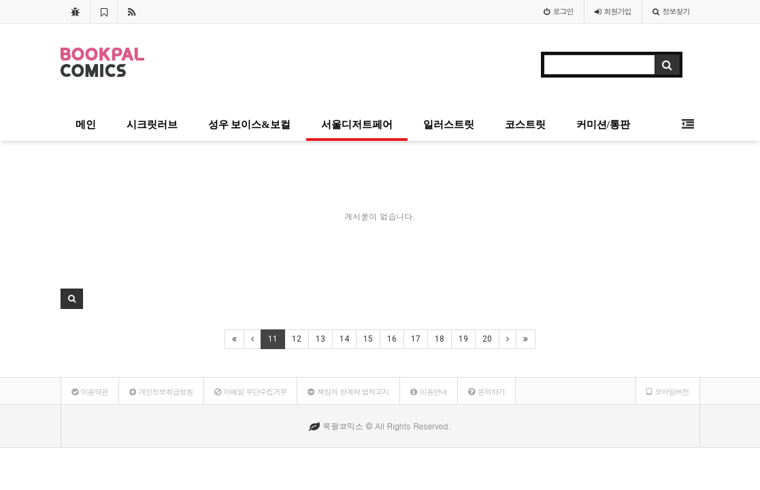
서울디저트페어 (357, 124)
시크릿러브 (152, 124)
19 (463, 339)
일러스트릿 (448, 124)
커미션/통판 (603, 124)
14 (344, 339)
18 (439, 339)
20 (487, 339)
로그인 (559, 11)
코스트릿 (525, 124)
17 (415, 339)
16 (392, 339)
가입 (613, 11)
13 (320, 339)
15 (368, 339)
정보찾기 (671, 11)
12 (296, 339)
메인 (86, 124)
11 (273, 339)
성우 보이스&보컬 (249, 124)
